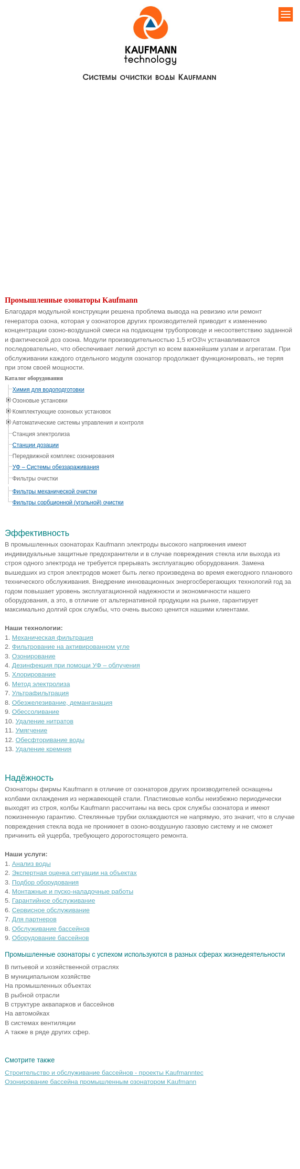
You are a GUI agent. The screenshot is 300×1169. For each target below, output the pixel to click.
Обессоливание (35, 711)
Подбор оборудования (45, 882)
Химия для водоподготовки (48, 389)
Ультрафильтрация (40, 693)
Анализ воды (31, 863)
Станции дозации (35, 445)
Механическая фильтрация (52, 637)
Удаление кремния (44, 749)
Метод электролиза (41, 684)
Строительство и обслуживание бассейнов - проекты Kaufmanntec (104, 1072)
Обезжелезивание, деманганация (62, 702)
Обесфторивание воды (50, 739)
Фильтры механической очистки (54, 491)
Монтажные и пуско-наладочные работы (72, 891)
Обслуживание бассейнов (51, 928)
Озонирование (33, 656)
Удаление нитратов (45, 721)
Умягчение (32, 730)
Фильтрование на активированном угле (70, 646)
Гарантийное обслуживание (53, 900)
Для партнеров (34, 919)
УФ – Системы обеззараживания (55, 467)
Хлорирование (34, 674)
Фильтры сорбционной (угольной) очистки (68, 502)
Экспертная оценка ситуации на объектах (74, 872)
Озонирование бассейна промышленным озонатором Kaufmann (100, 1081)
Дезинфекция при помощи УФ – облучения (76, 665)
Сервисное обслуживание (51, 910)
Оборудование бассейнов (50, 937)
